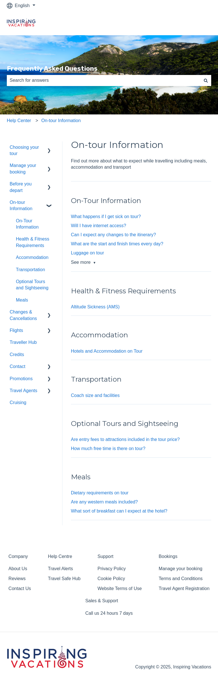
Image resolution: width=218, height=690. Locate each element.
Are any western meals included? (104, 501)
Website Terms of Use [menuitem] (119, 588)
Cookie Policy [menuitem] (111, 578)
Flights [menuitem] (16, 330)
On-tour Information (61, 120)
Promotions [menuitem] (21, 378)
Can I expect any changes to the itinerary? (113, 234)
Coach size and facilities (95, 395)
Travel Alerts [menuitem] (60, 568)
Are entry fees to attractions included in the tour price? (125, 439)
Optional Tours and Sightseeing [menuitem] (32, 284)
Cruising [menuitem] (18, 402)
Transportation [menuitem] (30, 269)
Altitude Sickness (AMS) (95, 306)
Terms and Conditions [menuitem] (181, 578)
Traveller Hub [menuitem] (23, 342)
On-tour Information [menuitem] (21, 205)
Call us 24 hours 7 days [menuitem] (109, 613)
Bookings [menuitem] (168, 556)
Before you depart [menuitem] (21, 187)
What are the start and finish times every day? (117, 243)
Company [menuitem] (18, 556)
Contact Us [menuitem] (20, 588)
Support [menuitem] (105, 556)
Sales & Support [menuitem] (101, 600)
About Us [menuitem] (18, 568)
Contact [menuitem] (17, 366)
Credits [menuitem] (17, 354)
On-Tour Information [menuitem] (27, 223)
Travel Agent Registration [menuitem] (184, 588)
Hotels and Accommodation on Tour (106, 351)
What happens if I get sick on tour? (106, 216)
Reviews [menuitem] (17, 578)
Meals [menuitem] (22, 300)
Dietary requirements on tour (100, 492)
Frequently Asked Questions (52, 68)
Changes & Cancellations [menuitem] (23, 315)
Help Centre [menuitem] (60, 556)
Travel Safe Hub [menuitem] (64, 578)
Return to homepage (185, 23)
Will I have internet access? (98, 225)
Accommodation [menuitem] (32, 257)
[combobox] (103, 80)
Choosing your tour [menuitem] (24, 150)
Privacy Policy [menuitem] (111, 568)
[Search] (205, 80)
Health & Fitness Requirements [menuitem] (32, 242)
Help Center (19, 120)
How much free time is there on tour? (108, 448)
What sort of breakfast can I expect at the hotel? (119, 511)
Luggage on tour (87, 252)
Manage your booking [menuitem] (23, 168)
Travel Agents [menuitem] (23, 390)
